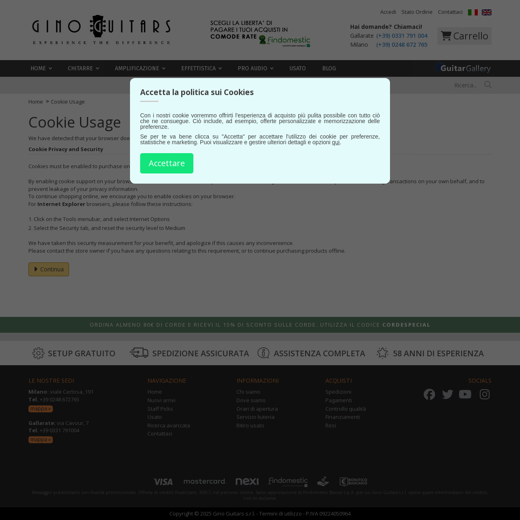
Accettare (167, 163)
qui (336, 142)
